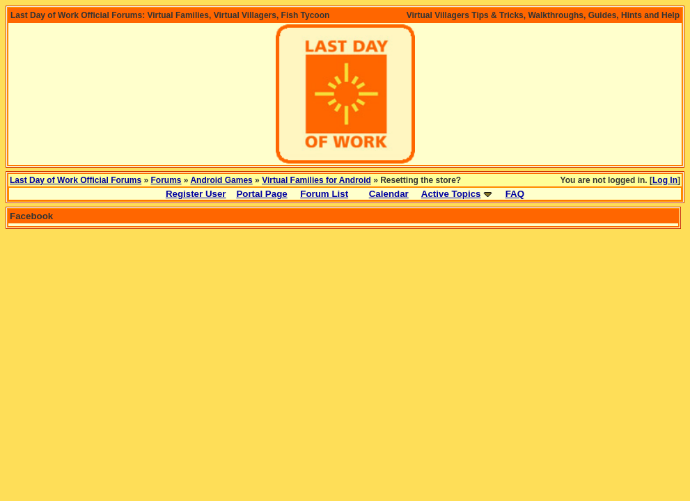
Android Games (221, 180)
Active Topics (451, 194)
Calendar (389, 194)
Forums (166, 180)
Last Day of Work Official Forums (75, 180)
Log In (664, 180)
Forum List (324, 194)
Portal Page (261, 194)
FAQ (514, 194)
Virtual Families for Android (316, 180)
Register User (196, 194)
